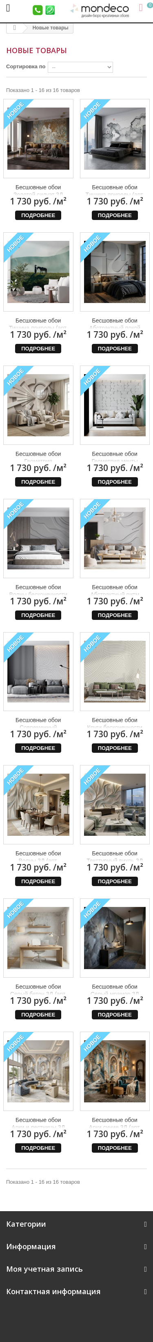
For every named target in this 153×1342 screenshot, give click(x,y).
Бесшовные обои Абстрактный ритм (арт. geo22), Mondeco (115, 594)
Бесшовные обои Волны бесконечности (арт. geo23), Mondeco (38, 594)
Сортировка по (25, 66)
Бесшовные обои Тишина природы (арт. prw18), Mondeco (38, 328)
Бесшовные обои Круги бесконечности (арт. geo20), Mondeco (115, 727)
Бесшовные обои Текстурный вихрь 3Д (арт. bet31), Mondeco (114, 860)
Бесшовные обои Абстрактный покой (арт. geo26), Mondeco (115, 328)
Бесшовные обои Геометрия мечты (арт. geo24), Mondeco (115, 461)
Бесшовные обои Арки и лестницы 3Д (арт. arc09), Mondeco (38, 1127)
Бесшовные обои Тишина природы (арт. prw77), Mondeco (115, 194)
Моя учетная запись (44, 1269)
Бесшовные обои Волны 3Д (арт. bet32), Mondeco (38, 860)
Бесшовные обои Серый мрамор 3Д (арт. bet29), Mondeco (114, 994)
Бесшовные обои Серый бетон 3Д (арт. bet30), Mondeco (38, 994)
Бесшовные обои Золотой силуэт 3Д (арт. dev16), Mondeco (38, 194)
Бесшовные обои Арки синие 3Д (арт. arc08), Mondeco (115, 1127)
